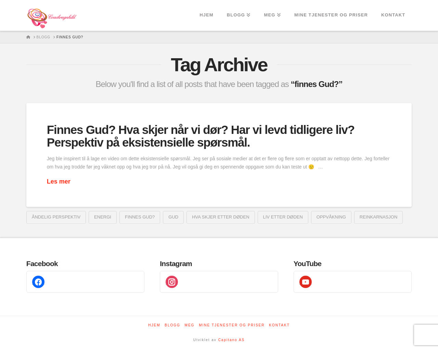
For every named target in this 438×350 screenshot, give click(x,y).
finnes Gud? (140, 217)
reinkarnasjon (379, 217)
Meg (190, 325)
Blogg (172, 325)
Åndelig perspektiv (56, 217)
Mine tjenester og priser (232, 325)
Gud (173, 217)
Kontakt (279, 325)
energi (102, 217)
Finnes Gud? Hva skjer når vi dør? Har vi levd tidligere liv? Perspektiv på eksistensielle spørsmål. (201, 136)
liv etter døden (283, 217)
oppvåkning (331, 217)
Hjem (154, 325)
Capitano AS (231, 340)
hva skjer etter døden (220, 217)
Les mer (58, 181)
